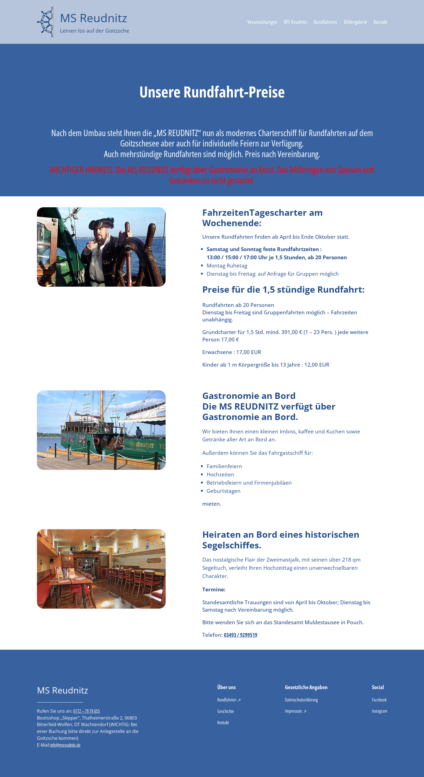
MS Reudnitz (93, 17)
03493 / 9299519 (240, 634)
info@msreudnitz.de (65, 745)
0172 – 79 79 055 (86, 711)
